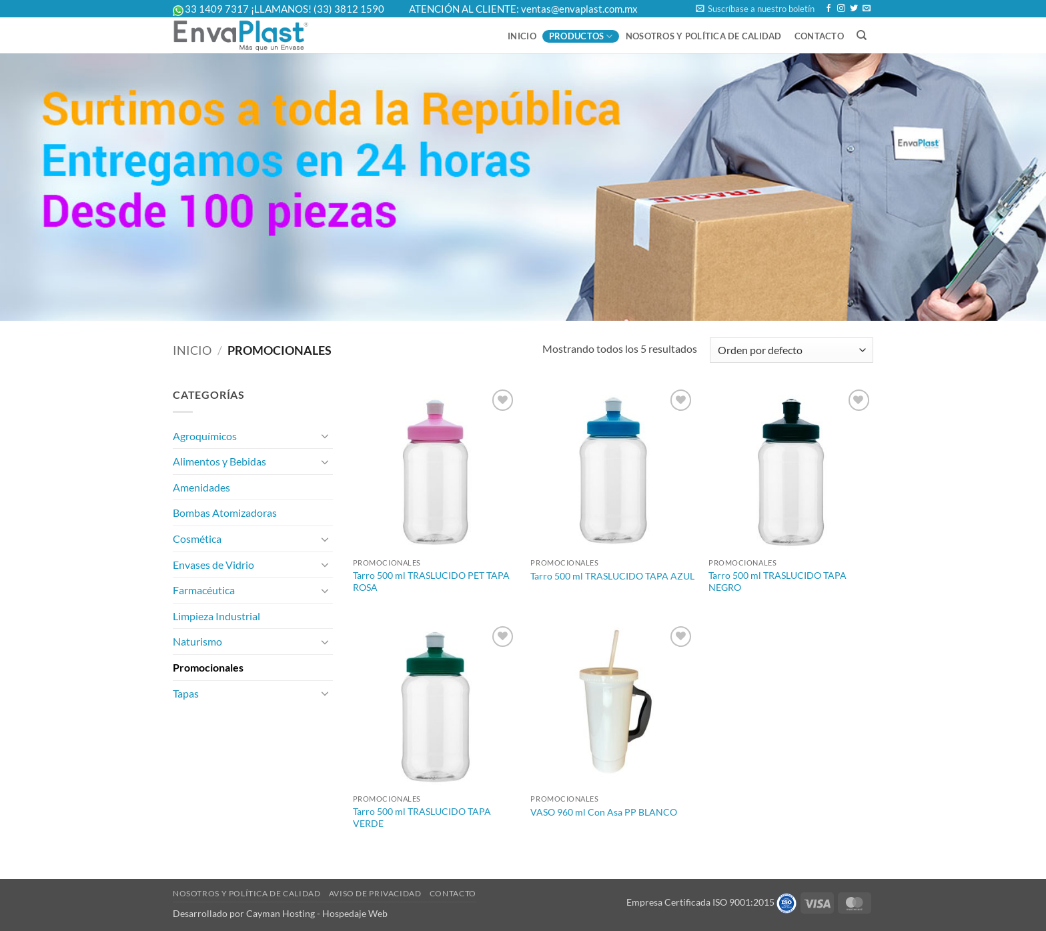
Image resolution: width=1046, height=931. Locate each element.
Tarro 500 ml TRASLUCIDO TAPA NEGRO (777, 582)
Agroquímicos (205, 435)
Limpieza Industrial (216, 616)
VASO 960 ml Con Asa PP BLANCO (603, 812)
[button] (755, 8)
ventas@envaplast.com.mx (579, 9)
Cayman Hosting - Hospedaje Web (317, 913)
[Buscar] (861, 35)
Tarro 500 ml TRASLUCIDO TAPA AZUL (612, 576)
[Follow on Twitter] (854, 8)
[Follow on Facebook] (829, 8)
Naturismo (197, 641)
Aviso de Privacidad (375, 893)
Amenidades (201, 487)
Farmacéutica (204, 590)
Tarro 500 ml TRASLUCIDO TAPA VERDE (422, 818)
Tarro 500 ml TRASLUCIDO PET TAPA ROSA (431, 582)
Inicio (522, 36)
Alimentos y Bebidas (219, 461)
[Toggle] (325, 435)
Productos (581, 36)
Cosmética (197, 538)
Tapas (186, 693)
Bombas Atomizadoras (225, 512)
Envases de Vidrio (213, 564)
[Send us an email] (867, 8)
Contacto (819, 36)
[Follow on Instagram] (841, 8)
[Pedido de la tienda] (791, 350)
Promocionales (208, 667)
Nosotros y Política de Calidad (704, 36)
